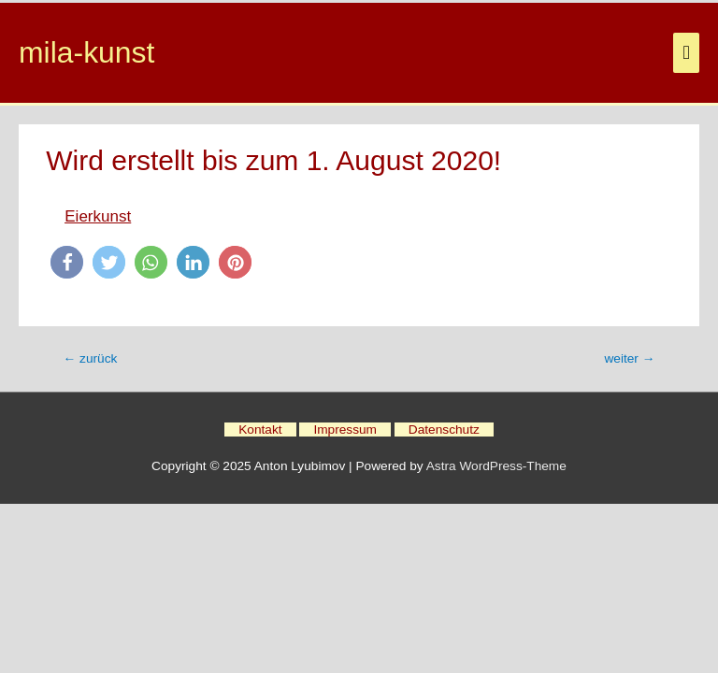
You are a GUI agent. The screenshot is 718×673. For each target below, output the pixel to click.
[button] (66, 262)
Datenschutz (444, 429)
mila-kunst (86, 52)
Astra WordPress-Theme (496, 466)
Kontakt (259, 429)
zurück (91, 358)
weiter (629, 358)
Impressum (345, 429)
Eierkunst (98, 216)
